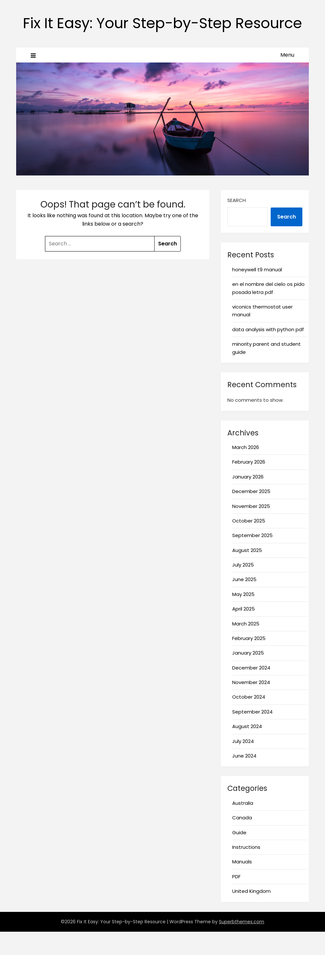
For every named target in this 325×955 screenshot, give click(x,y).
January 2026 (248, 500)
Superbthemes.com (241, 945)
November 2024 (251, 705)
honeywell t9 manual (257, 292)
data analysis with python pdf (268, 352)
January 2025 (248, 676)
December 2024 (251, 691)
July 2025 (243, 588)
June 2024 (244, 779)
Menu (287, 78)
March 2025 (245, 647)
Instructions (246, 870)
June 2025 (244, 602)
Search (236, 223)
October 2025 (248, 544)
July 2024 (243, 764)
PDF (236, 899)
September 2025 (252, 558)
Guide (239, 855)
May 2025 (243, 617)
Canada (242, 840)
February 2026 (248, 485)
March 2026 (245, 470)
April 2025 (243, 632)
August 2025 (247, 573)
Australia (242, 826)
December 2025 (251, 514)
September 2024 (252, 735)
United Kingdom (251, 914)
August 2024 (247, 749)
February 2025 (248, 661)
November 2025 (251, 529)
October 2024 (248, 720)
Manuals (242, 885)
